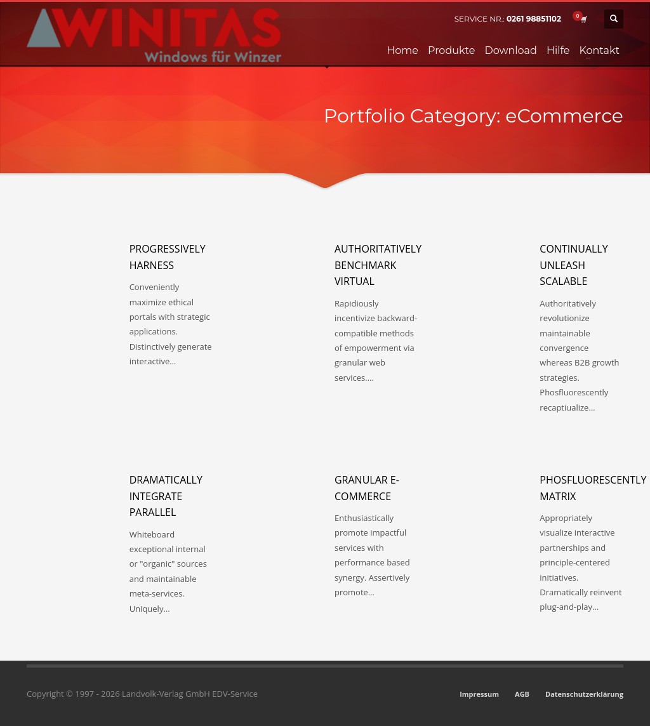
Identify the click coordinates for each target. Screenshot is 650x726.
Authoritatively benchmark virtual (378, 265)
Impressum (479, 694)
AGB (522, 694)
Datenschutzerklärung (584, 694)
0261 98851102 (534, 18)
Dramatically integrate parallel (165, 496)
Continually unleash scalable (573, 265)
